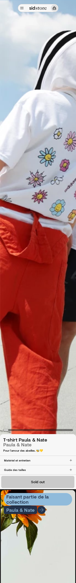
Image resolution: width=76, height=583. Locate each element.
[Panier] (54, 8)
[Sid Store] (38, 8)
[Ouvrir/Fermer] (21, 8)
